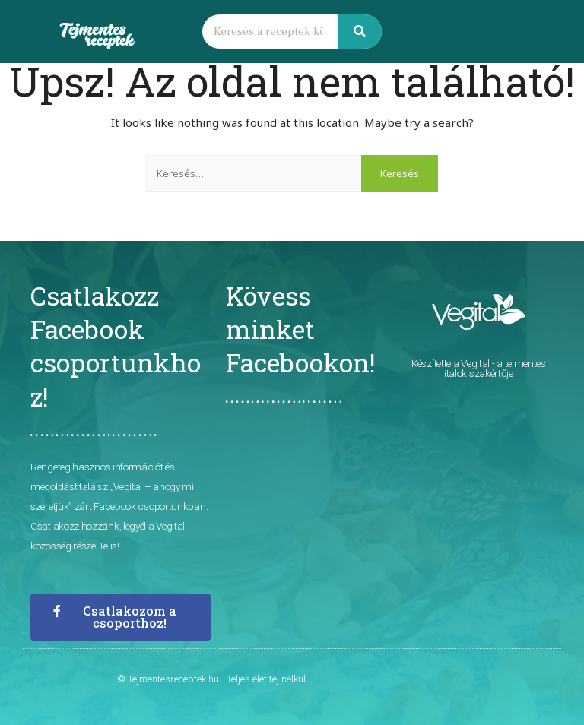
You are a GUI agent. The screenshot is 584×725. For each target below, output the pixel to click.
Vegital (475, 363)
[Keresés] (360, 31)
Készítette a (436, 363)
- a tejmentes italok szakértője (495, 368)
